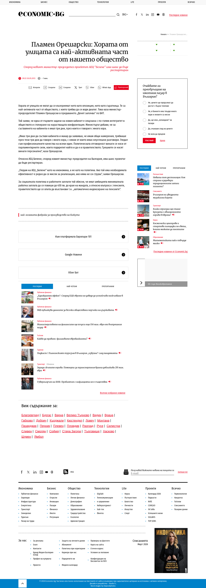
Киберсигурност (104, 505)
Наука (155, 220)
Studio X (112, 583)
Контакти (37, 548)
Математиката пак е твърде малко (169, 242)
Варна (59, 415)
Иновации (54, 501)
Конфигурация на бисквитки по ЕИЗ (99, 559)
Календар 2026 (154, 494)
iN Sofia (151, 509)
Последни (37, 286)
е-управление (103, 501)
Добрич (41, 420)
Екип (35, 544)
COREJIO (151, 505)
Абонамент (66, 544)
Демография (76, 501)
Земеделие (26, 513)
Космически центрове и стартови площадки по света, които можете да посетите (169, 228)
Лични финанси (78, 497)
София (54, 431)
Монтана (103, 420)
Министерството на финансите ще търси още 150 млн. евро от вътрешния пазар (79, 326)
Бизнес (44, 2)
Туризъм (40, 350)
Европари (25, 497)
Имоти (53, 513)
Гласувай (149, 140)
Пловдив (73, 426)
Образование (158, 237)
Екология (75, 517)
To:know (40, 335)
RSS (68, 472)
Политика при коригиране (73, 548)
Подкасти (152, 497)
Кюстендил (74, 420)
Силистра (113, 426)
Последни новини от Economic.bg (170, 251)
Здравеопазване (78, 509)
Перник (45, 426)
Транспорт (41, 364)
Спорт (127, 513)
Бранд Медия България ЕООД (43, 553)
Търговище (92, 431)
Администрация (78, 521)
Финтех (100, 513)
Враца (109, 415)
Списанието (157, 191)
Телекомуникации (105, 497)
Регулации (54, 517)
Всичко (176, 488)
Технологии (103, 2)
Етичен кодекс (97, 548)
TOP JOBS (152, 521)
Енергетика (26, 505)
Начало (164, 34)
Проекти (162, 2)
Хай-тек (100, 509)
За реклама (38, 541)
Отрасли (53, 497)
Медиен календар (70, 565)
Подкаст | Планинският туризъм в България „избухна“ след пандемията (79, 353)
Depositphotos (110, 586)
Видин (97, 415)
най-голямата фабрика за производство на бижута (50, 214)
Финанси (54, 509)
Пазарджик (29, 426)
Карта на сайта (97, 544)
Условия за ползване (100, 552)
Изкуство (129, 509)
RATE (150, 501)
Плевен (58, 426)
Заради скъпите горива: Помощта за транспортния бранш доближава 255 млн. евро (80, 369)
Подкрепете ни (68, 558)
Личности (129, 505)
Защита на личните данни (73, 541)
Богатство (129, 501)
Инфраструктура (28, 501)
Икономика (14, 2)
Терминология (180, 494)
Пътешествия (158, 174)
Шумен (26, 436)
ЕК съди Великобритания (160, 284)
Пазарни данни (181, 509)
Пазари (53, 505)
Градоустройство (78, 513)
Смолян (40, 431)
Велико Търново (78, 415)
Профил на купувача (42, 558)
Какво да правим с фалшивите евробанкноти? (64, 338)
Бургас (46, 415)
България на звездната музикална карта (165, 196)
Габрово (27, 420)
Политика (75, 494)
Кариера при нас (69, 552)
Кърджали (57, 420)
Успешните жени (155, 513)
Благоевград (30, 415)
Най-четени (72, 286)
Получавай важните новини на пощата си (152, 470)
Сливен (26, 431)
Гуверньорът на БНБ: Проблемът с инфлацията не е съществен (74, 381)
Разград (87, 426)
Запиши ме (183, 472)
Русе (100, 426)
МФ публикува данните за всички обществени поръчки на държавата (77, 310)
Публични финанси (44, 292)
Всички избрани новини (112, 393)
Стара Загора (71, 431)
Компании (54, 494)
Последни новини (178, 15)
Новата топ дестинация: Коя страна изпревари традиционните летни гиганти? (169, 182)
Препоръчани (108, 286)
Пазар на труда (27, 521)
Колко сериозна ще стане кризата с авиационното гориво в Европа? (167, 212)
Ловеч (90, 420)
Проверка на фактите (100, 541)
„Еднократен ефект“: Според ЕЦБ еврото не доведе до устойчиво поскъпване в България (80, 297)
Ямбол (39, 436)
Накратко (178, 497)
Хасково (108, 431)
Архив (162, 141)
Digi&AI (100, 494)
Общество (73, 2)
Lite (132, 2)
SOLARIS (151, 517)
